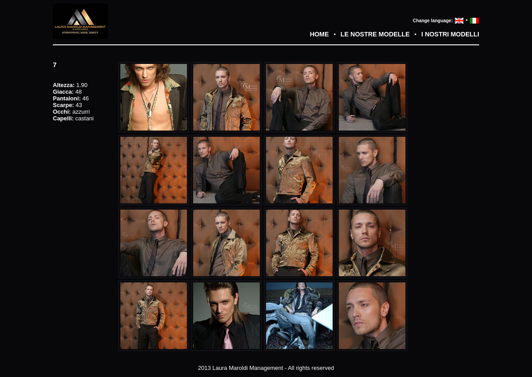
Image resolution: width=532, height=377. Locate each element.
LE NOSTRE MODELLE (375, 34)
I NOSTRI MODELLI (450, 34)
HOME (319, 34)
